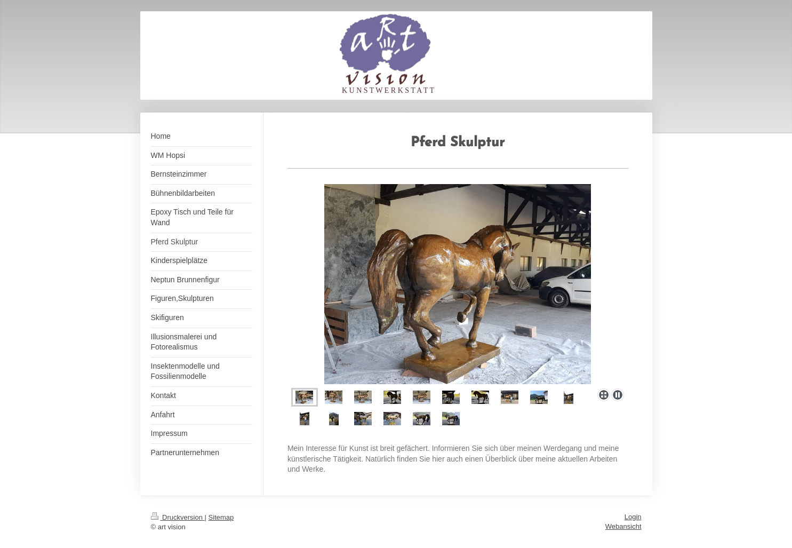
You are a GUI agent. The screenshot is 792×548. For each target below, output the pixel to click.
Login (633, 517)
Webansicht (623, 526)
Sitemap (221, 517)
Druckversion (178, 517)
